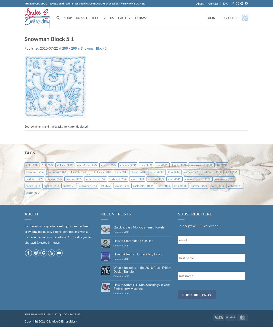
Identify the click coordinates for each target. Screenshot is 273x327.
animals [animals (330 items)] (108, 165)
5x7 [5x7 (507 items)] (47, 165)
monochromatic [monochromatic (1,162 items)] (198, 179)
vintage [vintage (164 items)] (235, 185)
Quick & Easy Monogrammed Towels (138, 227)
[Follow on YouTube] (246, 3)
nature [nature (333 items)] (33, 185)
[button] (211, 18)
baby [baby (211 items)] (146, 165)
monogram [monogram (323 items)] (224, 179)
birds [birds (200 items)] (162, 165)
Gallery (124, 18)
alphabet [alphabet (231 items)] (65, 165)
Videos (108, 18)
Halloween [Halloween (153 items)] (211, 172)
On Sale (82, 18)
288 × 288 (69, 48)
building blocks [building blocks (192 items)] (201, 165)
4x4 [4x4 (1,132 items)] (32, 165)
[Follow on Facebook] (233, 3)
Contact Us (72, 314)
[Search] (58, 18)
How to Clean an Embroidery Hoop (137, 254)
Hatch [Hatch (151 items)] (231, 172)
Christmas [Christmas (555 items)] (35, 172)
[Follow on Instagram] (237, 3)
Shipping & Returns (39, 314)
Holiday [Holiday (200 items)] (54, 179)
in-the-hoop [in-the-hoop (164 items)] (96, 179)
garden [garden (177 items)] (191, 172)
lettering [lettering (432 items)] (156, 179)
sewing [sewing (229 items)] (122, 185)
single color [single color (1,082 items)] (143, 185)
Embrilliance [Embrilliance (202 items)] (100, 172)
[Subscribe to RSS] (51, 252)
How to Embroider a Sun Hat (133, 241)
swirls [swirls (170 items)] (217, 185)
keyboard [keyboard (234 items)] (118, 179)
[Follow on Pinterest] (241, 3)
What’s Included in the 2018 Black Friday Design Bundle (142, 269)
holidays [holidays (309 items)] (74, 179)
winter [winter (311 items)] (33, 192)
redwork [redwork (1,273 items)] (88, 185)
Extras (142, 18)
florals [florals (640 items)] (139, 172)
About (200, 3)
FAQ (225, 3)
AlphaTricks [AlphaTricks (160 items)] (87, 165)
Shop (68, 18)
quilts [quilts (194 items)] (69, 185)
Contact (213, 3)
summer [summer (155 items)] (199, 185)
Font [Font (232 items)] (174, 172)
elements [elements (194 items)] (78, 172)
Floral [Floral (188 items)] (121, 172)
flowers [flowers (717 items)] (157, 172)
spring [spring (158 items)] (180, 185)
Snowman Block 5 (94, 48)
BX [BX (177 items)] (222, 165)
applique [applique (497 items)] (128, 165)
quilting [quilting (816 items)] (51, 185)
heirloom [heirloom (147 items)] (34, 179)
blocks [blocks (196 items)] (179, 165)
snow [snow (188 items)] (163, 185)
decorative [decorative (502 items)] (57, 172)
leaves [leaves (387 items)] (137, 179)
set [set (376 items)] (106, 185)
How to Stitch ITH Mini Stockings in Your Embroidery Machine (141, 286)
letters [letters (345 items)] (174, 179)
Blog (95, 18)
